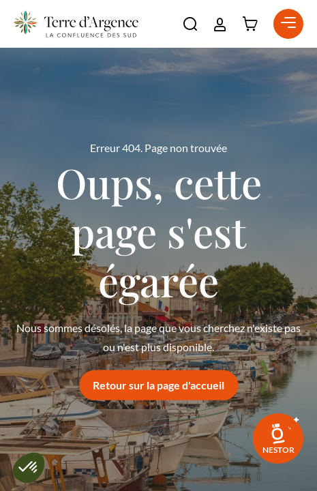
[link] (278, 438)
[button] (190, 24)
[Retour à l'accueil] (76, 23)
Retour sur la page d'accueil (158, 384)
